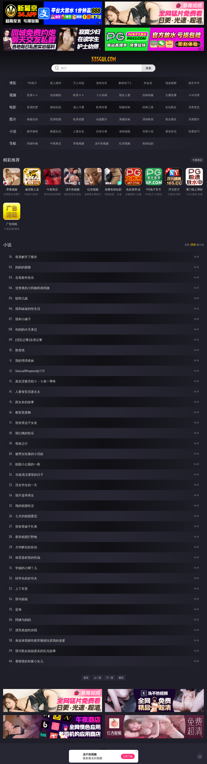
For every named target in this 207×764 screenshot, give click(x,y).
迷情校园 (124, 131)
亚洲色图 (55, 119)
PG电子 (32, 83)
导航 (12, 143)
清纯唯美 (147, 119)
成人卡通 (78, 107)
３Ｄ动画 (101, 95)
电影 (12, 107)
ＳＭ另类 (194, 95)
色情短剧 (147, 143)
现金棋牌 (171, 83)
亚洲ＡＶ (32, 95)
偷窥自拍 (32, 119)
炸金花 (148, 83)
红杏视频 (124, 143)
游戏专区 (101, 83)
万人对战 (78, 83)
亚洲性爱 (32, 107)
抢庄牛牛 (194, 83)
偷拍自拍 (55, 107)
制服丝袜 (124, 107)
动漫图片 (101, 119)
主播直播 (171, 95)
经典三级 (147, 107)
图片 (12, 119)
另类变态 (194, 107)
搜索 (148, 68)
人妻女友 (78, 131)
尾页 (121, 677)
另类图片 (194, 119)
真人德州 (55, 83)
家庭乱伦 (55, 131)
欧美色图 (78, 119)
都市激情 (32, 131)
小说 (12, 131)
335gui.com (103, 59)
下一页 (109, 677)
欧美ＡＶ (78, 95)
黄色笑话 (171, 131)
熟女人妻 (124, 95)
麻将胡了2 (124, 83)
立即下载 (128, 756)
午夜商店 (55, 143)
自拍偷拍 (55, 95)
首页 (85, 677)
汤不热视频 (102, 143)
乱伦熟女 (171, 107)
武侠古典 (101, 131)
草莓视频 (78, 143)
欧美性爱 (101, 107)
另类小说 (147, 131)
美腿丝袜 (124, 119)
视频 (12, 95)
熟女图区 (171, 119)
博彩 (12, 83)
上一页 (97, 677)
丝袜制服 (147, 95)
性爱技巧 (194, 131)
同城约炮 (32, 143)
